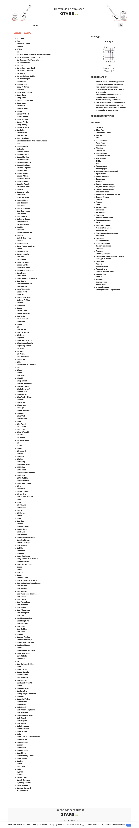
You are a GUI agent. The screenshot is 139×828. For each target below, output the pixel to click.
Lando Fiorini (22, 122)
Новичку (100, 236)
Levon (19, 308)
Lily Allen (21, 375)
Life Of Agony (23, 332)
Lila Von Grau (23, 357)
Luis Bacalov (22, 713)
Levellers (21, 305)
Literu (19, 448)
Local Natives (23, 526)
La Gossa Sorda (23, 63)
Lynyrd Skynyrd (24, 788)
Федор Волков (102, 287)
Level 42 (20, 303)
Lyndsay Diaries (24, 783)
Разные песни (102, 266)
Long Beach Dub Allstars (27, 559)
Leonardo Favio (23, 268)
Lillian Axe (21, 359)
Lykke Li (20, 775)
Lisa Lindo (21, 427)
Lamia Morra (22, 117)
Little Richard (23, 481)
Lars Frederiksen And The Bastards (32, 141)
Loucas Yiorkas (23, 637)
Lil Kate (20, 351)
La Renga (21, 73)
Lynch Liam (22, 777)
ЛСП (98, 223)
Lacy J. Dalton (23, 87)
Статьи (99, 277)
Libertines (21, 321)
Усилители (101, 284)
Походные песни (103, 259)
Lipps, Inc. (21, 405)
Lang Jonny (22, 125)
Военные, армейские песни (108, 194)
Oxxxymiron (101, 140)
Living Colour (23, 491)
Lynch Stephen (23, 780)
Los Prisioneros (23, 610)
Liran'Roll (21, 416)
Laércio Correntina (25, 100)
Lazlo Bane (21, 195)
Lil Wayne (21, 354)
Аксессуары (101, 166)
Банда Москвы (102, 176)
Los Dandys (22, 591)
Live (19, 486)
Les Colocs (21, 276)
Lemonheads (22, 243)
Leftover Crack (23, 219)
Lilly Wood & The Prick (26, 365)
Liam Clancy (22, 319)
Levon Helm (22, 311)
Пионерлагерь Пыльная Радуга (110, 256)
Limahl (20, 378)
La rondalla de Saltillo (26, 76)
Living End (21, 494)
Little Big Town (23, 464)
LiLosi (19, 370)
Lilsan (19, 373)
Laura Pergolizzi (24, 162)
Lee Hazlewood (23, 211)
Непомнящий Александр (107, 233)
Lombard (21, 551)
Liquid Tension (23, 410)
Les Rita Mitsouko (24, 284)
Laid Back (21, 106)
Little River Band (24, 483)
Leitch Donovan (24, 238)
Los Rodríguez (23, 613)
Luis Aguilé (21, 707)
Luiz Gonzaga (23, 726)
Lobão (19, 516)
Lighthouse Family (25, 343)
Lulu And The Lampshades (28, 737)
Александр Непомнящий (107, 171)
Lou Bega (21, 626)
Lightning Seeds (24, 346)
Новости (100, 238)
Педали (99, 248)
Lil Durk (20, 348)
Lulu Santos (22, 739)
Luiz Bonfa (21, 723)
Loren (19, 575)
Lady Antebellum (24, 92)
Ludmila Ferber (23, 699)
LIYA (19, 499)
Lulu (19, 734)
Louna (19, 648)
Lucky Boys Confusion (26, 694)
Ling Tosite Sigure (24, 397)
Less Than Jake (23, 289)
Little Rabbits (22, 478)
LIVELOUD (21, 489)
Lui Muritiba (22, 702)
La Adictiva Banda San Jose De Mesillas (34, 55)
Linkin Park (22, 402)
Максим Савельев (104, 228)
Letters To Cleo (23, 300)
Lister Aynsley (23, 440)
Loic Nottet (22, 545)
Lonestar (21, 553)
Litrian (20, 459)
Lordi (19, 570)
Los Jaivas (21, 597)
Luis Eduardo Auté (25, 715)
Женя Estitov (102, 207)
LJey (19, 502)
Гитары (99, 200)
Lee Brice (21, 206)
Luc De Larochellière (25, 664)
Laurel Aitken (22, 176)
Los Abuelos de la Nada (27, 580)
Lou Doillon (22, 629)
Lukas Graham (23, 729)
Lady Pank (21, 98)
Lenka (19, 249)
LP (18, 661)
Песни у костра (103, 254)
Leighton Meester (24, 233)
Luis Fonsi (21, 718)
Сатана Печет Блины (105, 272)
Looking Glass (23, 562)
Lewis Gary (22, 316)
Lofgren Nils (22, 535)
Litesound (21, 451)
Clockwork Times (103, 133)
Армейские (101, 174)
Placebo (99, 148)
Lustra (19, 761)
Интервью (100, 212)
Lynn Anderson (23, 785)
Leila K (20, 235)
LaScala (20, 149)
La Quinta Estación (25, 71)
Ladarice (20, 90)
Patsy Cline (101, 145)
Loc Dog (20, 521)
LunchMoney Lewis (25, 756)
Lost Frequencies (24, 618)
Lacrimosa (21, 81)
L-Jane (20, 46)
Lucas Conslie (23, 672)
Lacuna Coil (22, 84)
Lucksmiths (22, 691)
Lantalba (20, 130)
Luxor (19, 764)
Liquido (20, 413)
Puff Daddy (101, 158)
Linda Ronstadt (23, 389)
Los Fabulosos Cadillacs (27, 594)
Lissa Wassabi (23, 432)
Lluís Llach (21, 508)
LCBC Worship (23, 197)
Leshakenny (22, 286)
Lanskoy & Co (23, 127)
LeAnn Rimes (22, 200)
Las (18, 144)
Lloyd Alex (21, 505)
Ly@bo (20, 772)
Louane (20, 634)
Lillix (19, 362)
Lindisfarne (22, 394)
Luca (19, 667)
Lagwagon (21, 103)
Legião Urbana (23, 224)
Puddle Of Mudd (103, 156)
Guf (97, 138)
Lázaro (20, 189)
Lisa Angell (21, 424)
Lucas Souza (22, 675)
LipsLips (20, 408)
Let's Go (20, 295)
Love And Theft (23, 653)
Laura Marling (23, 157)
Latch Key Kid (23, 152)
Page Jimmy (101, 143)
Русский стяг (102, 269)
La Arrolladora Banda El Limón (30, 57)
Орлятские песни (103, 246)
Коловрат (100, 215)
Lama (19, 111)
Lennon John (22, 251)
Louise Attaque (23, 645)
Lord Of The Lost (24, 564)
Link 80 (20, 400)
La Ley (20, 65)
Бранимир (100, 179)
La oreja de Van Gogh (26, 68)
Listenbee (21, 437)
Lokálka (20, 548)
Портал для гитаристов (69, 12)
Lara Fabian (22, 133)
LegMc (20, 227)
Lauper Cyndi (22, 154)
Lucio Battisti (22, 688)
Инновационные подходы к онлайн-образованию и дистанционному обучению (108, 97)
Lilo (18, 367)
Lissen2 (20, 435)
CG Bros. (99, 127)
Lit (18, 443)
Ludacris (20, 696)
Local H (20, 524)
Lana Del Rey (22, 119)
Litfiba (20, 454)
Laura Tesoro (22, 173)
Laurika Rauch (23, 184)
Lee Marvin (21, 214)
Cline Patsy (101, 130)
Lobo (19, 518)
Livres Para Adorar (25, 497)
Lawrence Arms (23, 187)
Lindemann (22, 392)
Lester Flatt (22, 292)
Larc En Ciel (22, 135)
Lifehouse (21, 335)
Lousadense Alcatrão (26, 650)
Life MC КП (22, 330)
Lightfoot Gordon (24, 340)
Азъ (97, 163)
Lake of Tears (22, 108)
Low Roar (21, 659)
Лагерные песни (103, 220)
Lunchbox (21, 753)
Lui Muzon (21, 704)
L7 (18, 52)
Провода (100, 261)
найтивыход (101, 230)
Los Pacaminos (23, 602)
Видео (36, 25)
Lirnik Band (22, 419)
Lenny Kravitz (23, 254)
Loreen (20, 572)
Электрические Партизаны (108, 290)
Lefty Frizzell (22, 222)
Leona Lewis (22, 265)
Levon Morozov (23, 313)
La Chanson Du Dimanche (28, 60)
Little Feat (21, 470)
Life (18, 327)
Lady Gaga (21, 95)
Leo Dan (20, 257)
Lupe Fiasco (22, 758)
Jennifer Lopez (23, 44)
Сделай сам (101, 274)
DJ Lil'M (20, 38)
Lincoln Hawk (23, 386)
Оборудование (102, 241)
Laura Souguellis (24, 168)
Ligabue (20, 338)
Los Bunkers (22, 588)
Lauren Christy (23, 179)
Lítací (19, 446)
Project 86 (100, 151)
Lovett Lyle (22, 656)
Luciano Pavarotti (24, 683)
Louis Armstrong (24, 640)
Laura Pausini (22, 160)
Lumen (20, 745)
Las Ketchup (22, 146)
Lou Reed (21, 632)
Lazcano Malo (23, 192)
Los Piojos (21, 607)
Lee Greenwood (23, 208)
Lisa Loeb (21, 429)
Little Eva (21, 467)
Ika (18, 41)
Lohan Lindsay (23, 543)
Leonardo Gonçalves (25, 270)
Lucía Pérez (22, 680)
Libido (19, 324)
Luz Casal (21, 766)
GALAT (99, 135)
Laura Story (22, 170)
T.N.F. (98, 161)
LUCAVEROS (22, 677)
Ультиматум (101, 282)
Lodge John (22, 529)
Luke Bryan (22, 731)
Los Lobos (21, 599)
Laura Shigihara (23, 165)
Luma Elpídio (22, 742)
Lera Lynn (21, 273)
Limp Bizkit (22, 381)
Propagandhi (101, 153)
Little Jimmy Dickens (26, 473)
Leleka (19, 241)
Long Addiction (23, 556)
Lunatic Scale (22, 750)
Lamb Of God (23, 114)
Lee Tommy (22, 216)
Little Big (21, 462)
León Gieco (21, 259)
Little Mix (21, 475)
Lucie (19, 686)
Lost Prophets (23, 621)
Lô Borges (21, 513)
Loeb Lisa (21, 532)
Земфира (100, 210)
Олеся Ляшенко (103, 243)
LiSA (19, 421)
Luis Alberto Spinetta (26, 710)
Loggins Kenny (23, 540)
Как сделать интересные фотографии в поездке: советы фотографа (110, 89)
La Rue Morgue (23, 79)
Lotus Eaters (22, 624)
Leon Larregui (23, 262)
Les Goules (21, 281)
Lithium (20, 456)
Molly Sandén (22, 791)
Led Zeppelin (22, 203)
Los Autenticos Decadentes (28, 583)
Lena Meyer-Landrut (25, 246)
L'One (19, 49)
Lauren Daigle (23, 181)
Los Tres (20, 615)
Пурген (99, 264)
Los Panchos (22, 605)
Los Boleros (22, 586)
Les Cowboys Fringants (27, 278)
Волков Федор (102, 197)
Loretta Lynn (22, 578)
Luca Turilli (22, 669)
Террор (99, 279)
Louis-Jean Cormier (25, 642)
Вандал (99, 182)
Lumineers (21, 748)
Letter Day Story (24, 297)
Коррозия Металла (104, 218)
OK (129, 825)
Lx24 (19, 769)
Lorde (19, 567)
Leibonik (20, 230)
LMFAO (20, 510)
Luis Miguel (22, 721)
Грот (98, 205)
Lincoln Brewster (24, 384)
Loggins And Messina (26, 537)
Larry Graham (23, 138)
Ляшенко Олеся (103, 225)
